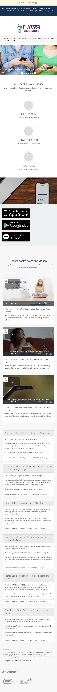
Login (13, 40)
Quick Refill (32, 38)
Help (14, 38)
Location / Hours (43, 38)
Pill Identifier (22, 38)
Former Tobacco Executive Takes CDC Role (24, 503)
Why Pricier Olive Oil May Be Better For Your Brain (27, 433)
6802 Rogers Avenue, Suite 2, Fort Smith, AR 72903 (19, 8)
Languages (7, 38)
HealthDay (17, 661)
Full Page (44, 458)
